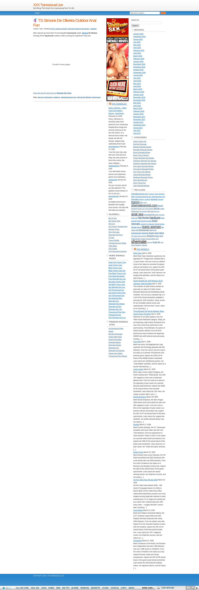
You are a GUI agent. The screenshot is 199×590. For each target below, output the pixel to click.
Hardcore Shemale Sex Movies (78, 29)
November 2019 (139, 67)
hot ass (142, 239)
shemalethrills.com (151, 215)
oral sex (149, 242)
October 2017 (138, 122)
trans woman (151, 227)
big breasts (48, 97)
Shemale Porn (113, 348)
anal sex (41, 97)
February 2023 (138, 50)
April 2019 (137, 86)
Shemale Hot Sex (114, 307)
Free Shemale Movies (116, 276)
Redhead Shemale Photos (143, 177)
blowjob (150, 236)
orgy (133, 197)
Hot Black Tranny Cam (116, 284)
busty (151, 233)
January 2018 (138, 114)
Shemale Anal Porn (115, 235)
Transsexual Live (114, 315)
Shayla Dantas (159, 224)
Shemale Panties (114, 345)
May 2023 (137, 45)
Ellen (141, 202)
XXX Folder (112, 249)
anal (151, 230)
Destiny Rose (138, 452)
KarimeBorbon (113, 147)
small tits (147, 199)
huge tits (156, 242)
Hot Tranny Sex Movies (141, 172)
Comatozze (137, 541)
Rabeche (138, 245)
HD (132, 236)
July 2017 (136, 131)
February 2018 (138, 111)
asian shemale (160, 194)
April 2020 (137, 53)
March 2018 (137, 108)
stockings (145, 233)
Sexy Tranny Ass (139, 183)
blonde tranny (136, 227)
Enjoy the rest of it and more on (52, 93)
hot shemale (150, 224)
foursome (134, 208)
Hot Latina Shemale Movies (143, 166)
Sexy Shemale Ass (140, 180)
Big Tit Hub (112, 218)
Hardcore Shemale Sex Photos (144, 164)
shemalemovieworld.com (143, 196)
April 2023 (137, 48)
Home (37, 13)
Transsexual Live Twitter (117, 243)
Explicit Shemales (115, 340)
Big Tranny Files (114, 221)
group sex (135, 211)
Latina (162, 208)
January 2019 (138, 95)
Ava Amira (137, 342)
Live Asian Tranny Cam (116, 293)
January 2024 (138, 34)
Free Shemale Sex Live (117, 279)
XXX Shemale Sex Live (117, 318)
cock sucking (149, 208)
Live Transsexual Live (116, 296)
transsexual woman (140, 236)
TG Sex (111, 238)
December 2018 (139, 97)
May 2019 (137, 84)
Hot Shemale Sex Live (116, 287)
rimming (160, 199)
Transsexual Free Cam (116, 312)
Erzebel (136, 425)
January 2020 (138, 61)
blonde (160, 206)
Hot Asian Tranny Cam (116, 282)
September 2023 (139, 37)
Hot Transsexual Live (116, 290)
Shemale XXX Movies (116, 351)
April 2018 (137, 106)
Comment (93, 29)
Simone (85, 33)
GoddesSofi (112, 180)
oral (136, 230)
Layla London (138, 369)
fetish (154, 230)
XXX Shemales (119, 104)
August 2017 (138, 128)
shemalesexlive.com (158, 196)
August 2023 (138, 39)
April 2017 (137, 133)
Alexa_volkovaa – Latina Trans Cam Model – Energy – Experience (117, 110)
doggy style (158, 236)
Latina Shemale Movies (142, 175)
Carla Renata (135, 239)
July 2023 (136, 42)
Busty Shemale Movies (59, 29)
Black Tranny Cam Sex (116, 271)
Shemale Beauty (114, 342)
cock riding (159, 233)
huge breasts (141, 221)
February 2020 (138, 59)
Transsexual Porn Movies (117, 356)
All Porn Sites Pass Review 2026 (145, 480)
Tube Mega (112, 246)
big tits (157, 208)
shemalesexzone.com (68, 97)
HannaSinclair (113, 196)
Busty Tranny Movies (141, 155)
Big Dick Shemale (139, 144)
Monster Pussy (113, 229)
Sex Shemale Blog (115, 298)
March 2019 (137, 89)
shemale (139, 241)
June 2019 (137, 81)
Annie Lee (141, 208)
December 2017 (139, 117)
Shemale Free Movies (116, 304)
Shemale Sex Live (115, 309)
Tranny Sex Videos (115, 353)
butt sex (156, 211)
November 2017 (139, 119)
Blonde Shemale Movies (142, 147)
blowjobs (154, 199)
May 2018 (137, 103)
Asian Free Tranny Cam (117, 262)
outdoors (56, 97)
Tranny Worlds (113, 240)
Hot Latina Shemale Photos (143, 169)
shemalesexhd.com (144, 205)
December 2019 (139, 64)
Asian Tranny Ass (139, 141)
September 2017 (139, 125)
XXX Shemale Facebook (117, 251)
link (196, 547)
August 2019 (138, 75)
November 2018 (139, 100)
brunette (149, 221)
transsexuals (136, 233)
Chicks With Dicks (115, 337)
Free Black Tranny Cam (117, 273)
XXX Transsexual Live (48, 5)
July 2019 (136, 78)
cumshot (143, 224)
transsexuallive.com (152, 239)
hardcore (155, 217)
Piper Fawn (137, 253)
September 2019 (139, 73)
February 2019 (138, 92)
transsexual (96, 97)
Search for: (135, 20)
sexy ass (150, 211)
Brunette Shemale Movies (142, 150)
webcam (144, 245)
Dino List (111, 224)
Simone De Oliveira (84, 97)
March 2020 (137, 56)
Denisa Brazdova (139, 397)
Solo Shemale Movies (141, 186)
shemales (135, 199)
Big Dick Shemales (115, 334)
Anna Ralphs (138, 510)
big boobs (143, 217)
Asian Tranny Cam (115, 265)
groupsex (151, 194)
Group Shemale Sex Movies (143, 158)
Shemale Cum (113, 301)
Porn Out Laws (113, 232)
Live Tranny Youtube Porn (117, 227)
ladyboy (141, 199)
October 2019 (138, 70)
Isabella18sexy (113, 166)
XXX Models (143, 249)
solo (145, 202)
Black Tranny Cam (115, 268)
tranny (135, 202)
